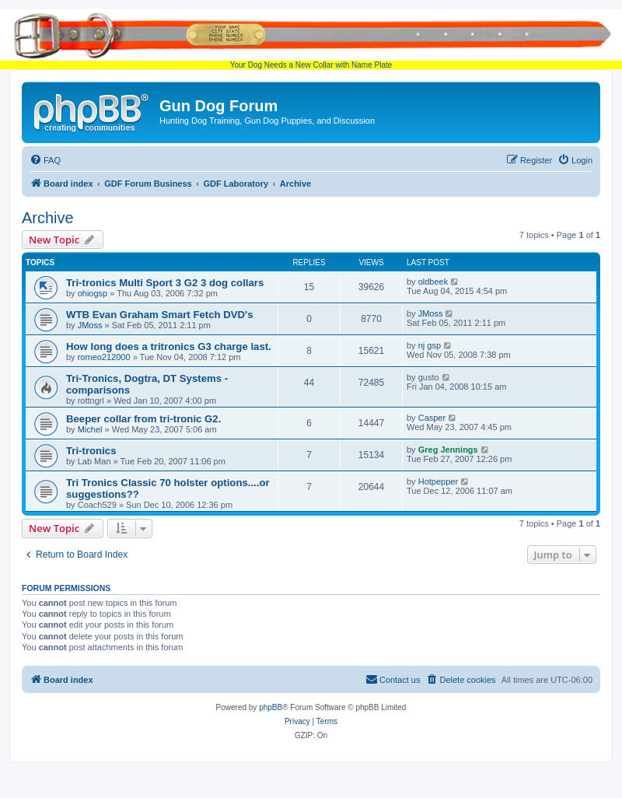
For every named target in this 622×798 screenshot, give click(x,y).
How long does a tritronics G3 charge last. (168, 346)
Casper (432, 417)
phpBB (270, 707)
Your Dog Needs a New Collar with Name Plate (311, 39)
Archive (48, 217)
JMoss (90, 325)
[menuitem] (45, 160)
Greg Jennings (448, 449)
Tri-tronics (91, 451)
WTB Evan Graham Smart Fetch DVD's (159, 314)
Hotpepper (438, 481)
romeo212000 (104, 357)
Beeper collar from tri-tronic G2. (143, 419)
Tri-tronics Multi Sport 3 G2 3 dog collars (165, 283)
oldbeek (433, 281)
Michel (90, 429)
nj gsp (429, 345)
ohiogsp (93, 293)
